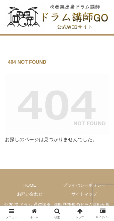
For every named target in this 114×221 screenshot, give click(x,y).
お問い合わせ (30, 194)
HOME (29, 185)
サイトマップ (84, 194)
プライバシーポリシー (84, 185)
